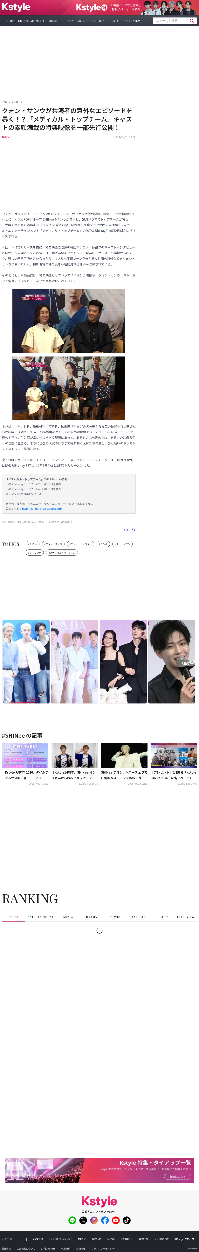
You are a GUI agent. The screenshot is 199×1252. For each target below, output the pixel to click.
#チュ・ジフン (122, 544)
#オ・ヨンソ (34, 552)
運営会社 (6, 1248)
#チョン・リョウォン (80, 544)
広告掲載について (26, 1248)
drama (67, 21)
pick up (38, 1239)
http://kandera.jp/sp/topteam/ (42, 508)
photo (114, 21)
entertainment (31, 21)
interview (132, 21)
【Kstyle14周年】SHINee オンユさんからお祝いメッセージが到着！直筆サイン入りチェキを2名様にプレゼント (74, 775)
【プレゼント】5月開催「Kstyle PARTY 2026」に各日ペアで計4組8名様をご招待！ (173, 775)
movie (82, 21)
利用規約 (65, 1248)
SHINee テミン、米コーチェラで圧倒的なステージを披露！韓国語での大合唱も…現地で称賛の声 (124, 775)
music (53, 21)
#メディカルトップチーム (62, 552)
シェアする (130, 529)
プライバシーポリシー (103, 1248)
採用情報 (81, 1248)
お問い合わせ (48, 1248)
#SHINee (32, 544)
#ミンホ (103, 544)
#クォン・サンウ (53, 544)
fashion (98, 21)
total (13, 917)
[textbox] (175, 20)
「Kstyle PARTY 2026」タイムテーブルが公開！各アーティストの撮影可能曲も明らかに (25, 775)
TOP (5, 102)
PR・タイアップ (184, 1239)
